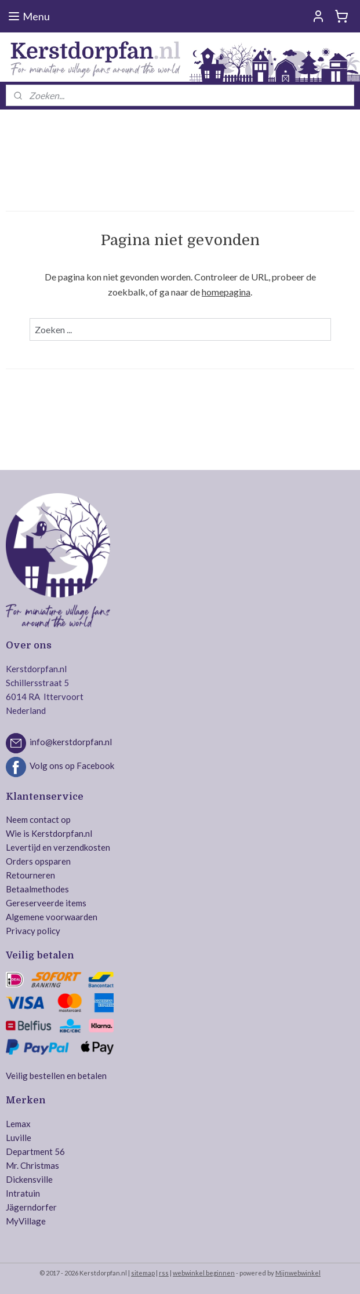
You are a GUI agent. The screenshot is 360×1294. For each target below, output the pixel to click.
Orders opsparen (38, 861)
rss (164, 1273)
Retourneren (30, 875)
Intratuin (23, 1193)
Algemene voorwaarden (51, 917)
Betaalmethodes (37, 889)
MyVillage (26, 1221)
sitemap (143, 1273)
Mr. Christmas (32, 1165)
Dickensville (29, 1179)
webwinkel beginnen (204, 1273)
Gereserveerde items (46, 903)
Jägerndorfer (31, 1207)
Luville (18, 1137)
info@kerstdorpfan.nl (71, 742)
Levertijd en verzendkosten (58, 847)
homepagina (226, 291)
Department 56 (35, 1151)
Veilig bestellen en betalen (56, 1075)
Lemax (18, 1123)
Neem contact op (38, 819)
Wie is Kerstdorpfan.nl (49, 833)
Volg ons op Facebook (72, 765)
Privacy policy (33, 930)
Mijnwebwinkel (298, 1273)
